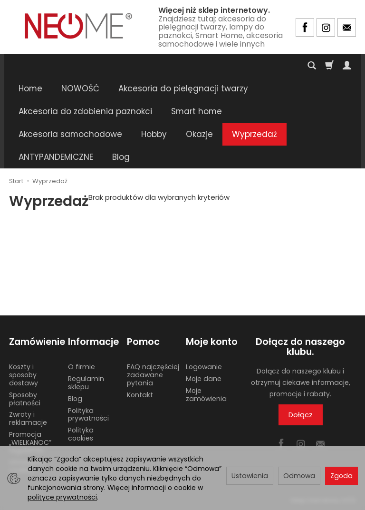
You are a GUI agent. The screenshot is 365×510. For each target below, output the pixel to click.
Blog (121, 157)
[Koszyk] (329, 65)
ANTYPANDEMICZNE (56, 157)
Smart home (196, 111)
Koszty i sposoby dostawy (23, 375)
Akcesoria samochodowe (70, 134)
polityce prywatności (62, 497)
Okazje (199, 134)
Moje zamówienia (206, 394)
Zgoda (341, 476)
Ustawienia (249, 476)
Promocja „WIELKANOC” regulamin (30, 442)
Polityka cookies (81, 434)
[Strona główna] (78, 26)
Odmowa (299, 476)
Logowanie (204, 367)
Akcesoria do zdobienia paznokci (85, 111)
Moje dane (203, 378)
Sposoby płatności (24, 399)
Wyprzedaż (254, 134)
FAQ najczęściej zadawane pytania (153, 375)
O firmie (81, 367)
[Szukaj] (312, 65)
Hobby (154, 134)
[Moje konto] (347, 65)
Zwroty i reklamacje (28, 418)
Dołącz (300, 415)
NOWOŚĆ (80, 88)
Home (30, 88)
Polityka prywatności (88, 414)
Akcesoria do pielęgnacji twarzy (183, 88)
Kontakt (140, 395)
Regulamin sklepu (86, 383)
